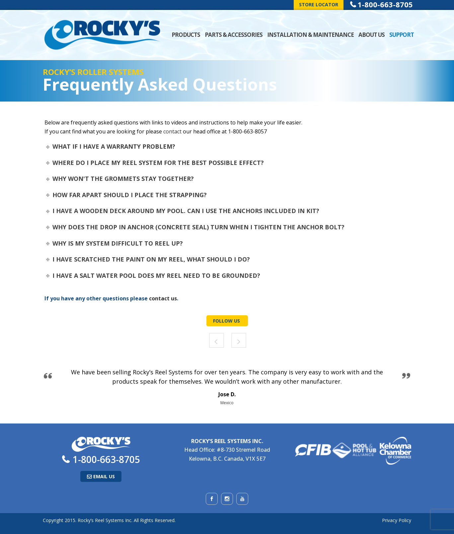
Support (401, 34)
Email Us (104, 476)
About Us (371, 34)
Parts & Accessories (234, 34)
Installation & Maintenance (310, 34)
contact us (163, 298)
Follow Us (227, 321)
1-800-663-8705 (106, 459)
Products (186, 34)
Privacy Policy (396, 520)
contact (172, 131)
